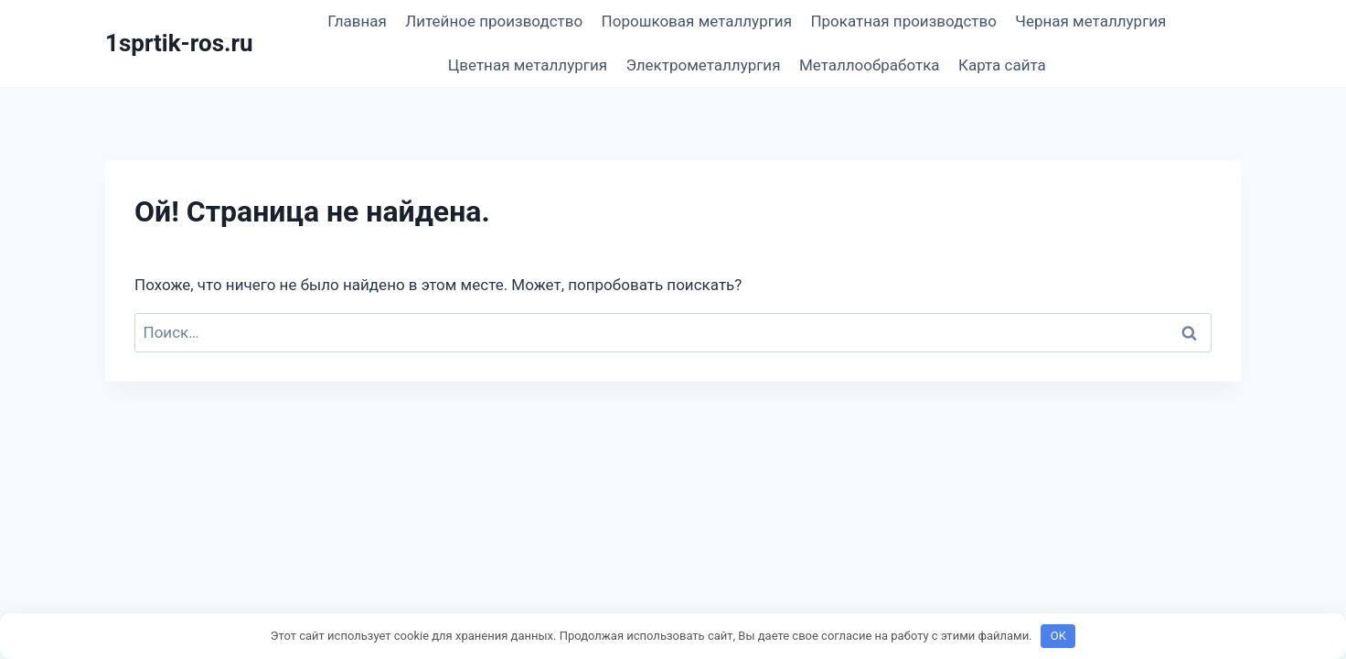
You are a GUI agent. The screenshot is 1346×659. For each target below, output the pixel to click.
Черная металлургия (1090, 21)
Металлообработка (869, 65)
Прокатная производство (903, 21)
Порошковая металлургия (697, 21)
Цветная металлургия (527, 65)
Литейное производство (493, 21)
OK (1058, 636)
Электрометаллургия (702, 65)
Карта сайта (1002, 65)
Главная (357, 21)
